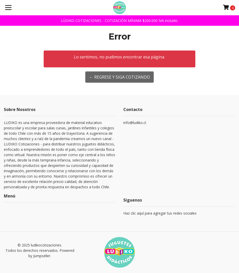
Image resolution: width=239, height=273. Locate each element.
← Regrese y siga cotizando (119, 77)
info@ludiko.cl (134, 122)
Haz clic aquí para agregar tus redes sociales (160, 213)
